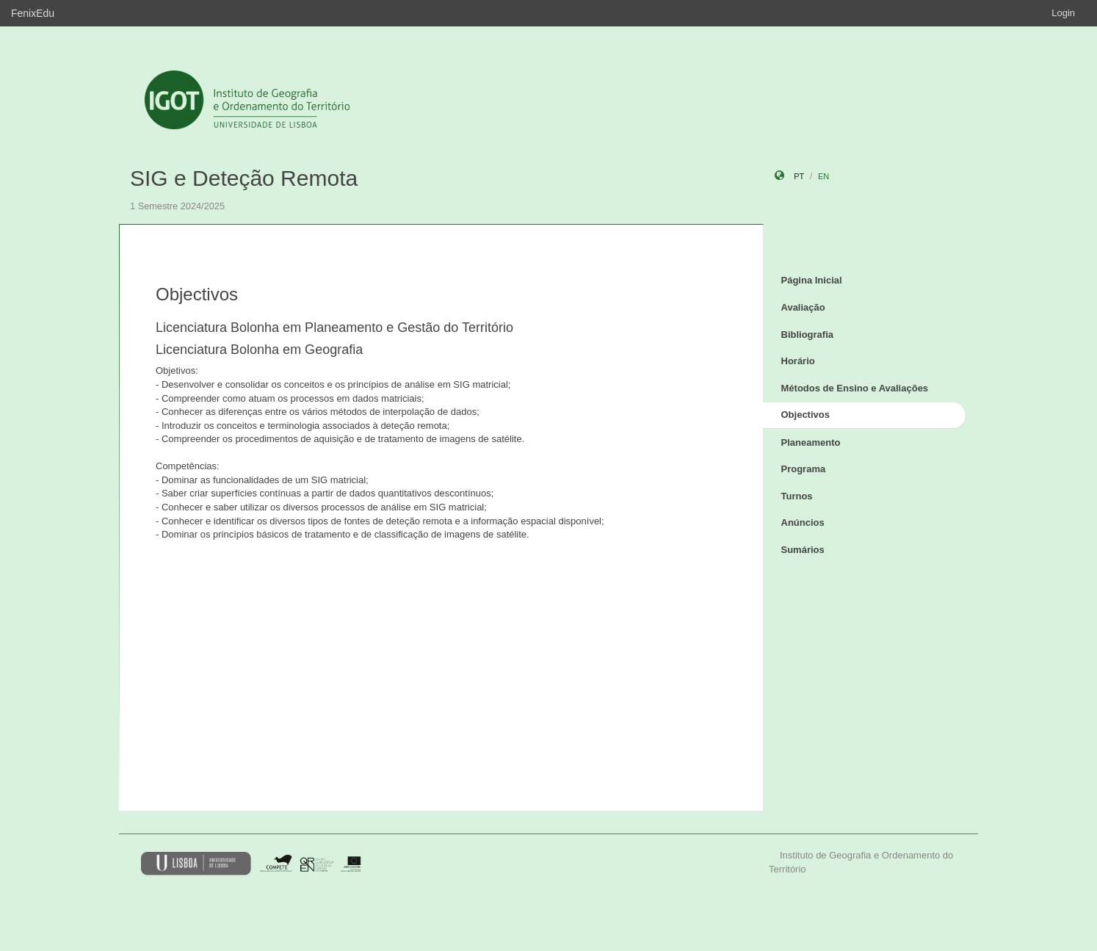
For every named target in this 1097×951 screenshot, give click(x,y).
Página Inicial (811, 280)
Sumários (803, 549)
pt (799, 176)
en (823, 176)
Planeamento (811, 442)
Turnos (797, 496)
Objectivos (805, 414)
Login (1063, 12)
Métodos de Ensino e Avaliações (855, 388)
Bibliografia (807, 334)
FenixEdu (32, 13)
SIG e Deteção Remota (244, 178)
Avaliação (803, 307)
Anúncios (803, 522)
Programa (803, 468)
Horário (798, 360)
